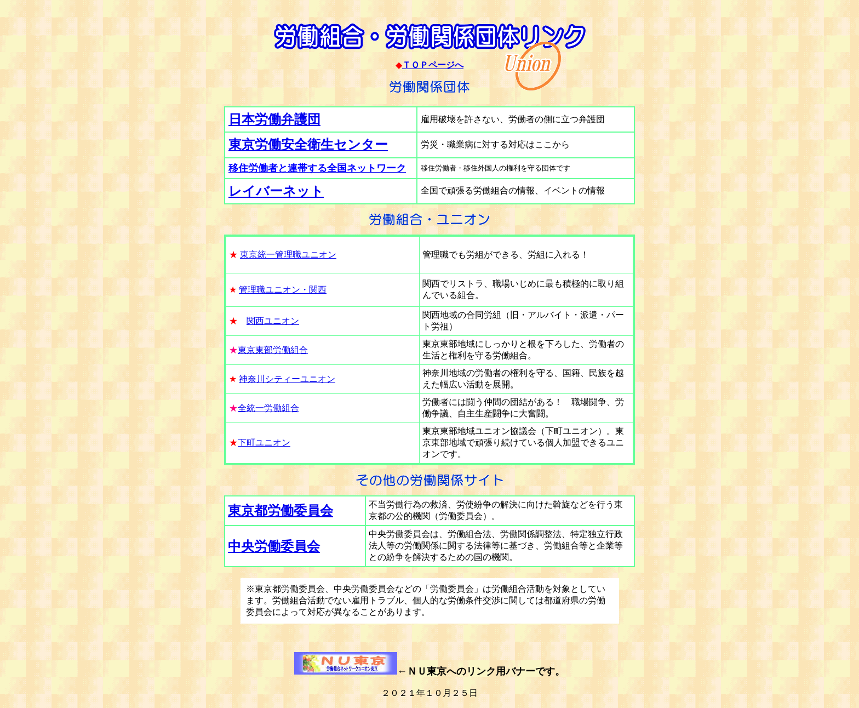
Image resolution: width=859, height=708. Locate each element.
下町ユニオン (264, 442)
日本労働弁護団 (274, 119)
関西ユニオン (273, 321)
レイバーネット (276, 191)
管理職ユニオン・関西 (283, 289)
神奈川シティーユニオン (287, 379)
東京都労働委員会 (280, 511)
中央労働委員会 (274, 546)
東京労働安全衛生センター (308, 145)
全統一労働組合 (268, 408)
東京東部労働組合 (273, 350)
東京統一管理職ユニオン (288, 254)
